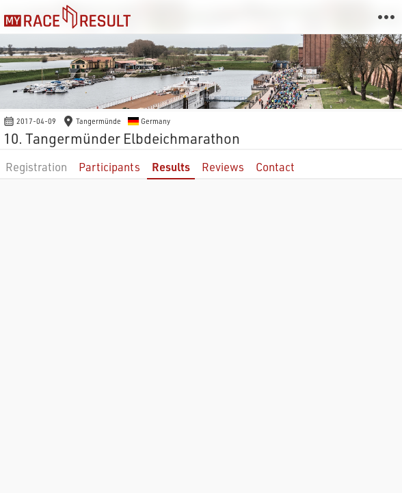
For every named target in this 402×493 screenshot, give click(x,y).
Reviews (223, 167)
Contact (275, 167)
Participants (109, 167)
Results (171, 167)
